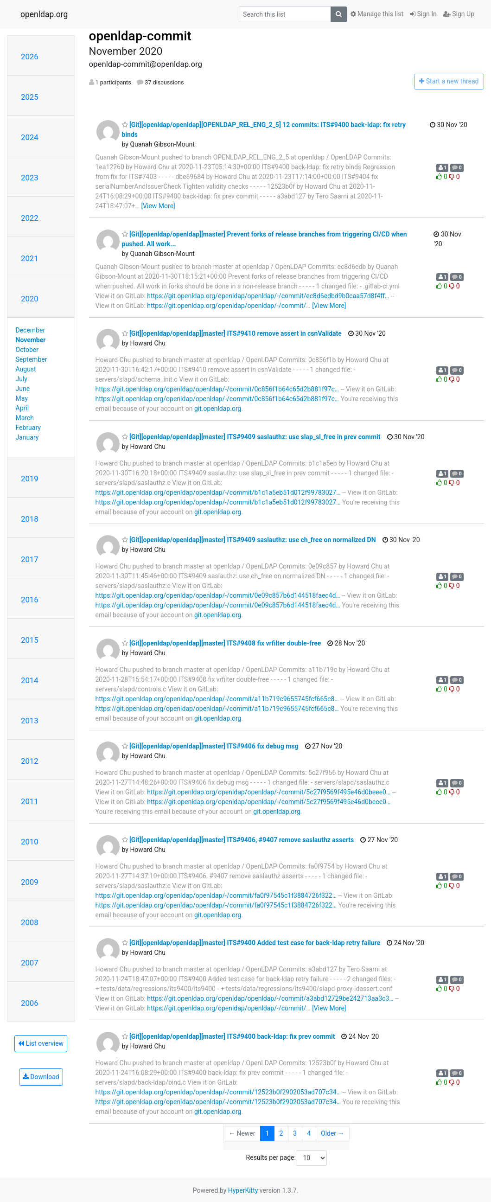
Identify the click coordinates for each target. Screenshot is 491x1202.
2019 (29, 478)
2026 (29, 56)
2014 (29, 680)
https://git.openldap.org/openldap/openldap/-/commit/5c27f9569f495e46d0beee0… (268, 792)
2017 (29, 559)
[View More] (158, 206)
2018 (29, 519)
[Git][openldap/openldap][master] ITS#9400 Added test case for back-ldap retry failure (251, 942)
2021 (29, 258)
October (27, 349)
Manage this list (377, 14)
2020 (29, 298)
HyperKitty (243, 1190)
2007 (29, 962)
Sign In (423, 14)
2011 (29, 801)
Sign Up (458, 14)
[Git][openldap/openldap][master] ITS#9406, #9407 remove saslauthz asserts (238, 840)
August (26, 369)
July (21, 379)
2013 (29, 720)
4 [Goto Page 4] (309, 1133)
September (31, 359)
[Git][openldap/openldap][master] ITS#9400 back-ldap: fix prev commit (228, 1036)
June (23, 388)
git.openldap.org (217, 408)
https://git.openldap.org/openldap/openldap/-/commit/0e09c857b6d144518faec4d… (218, 595)
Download (41, 1077)
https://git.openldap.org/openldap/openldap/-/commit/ (226, 305)
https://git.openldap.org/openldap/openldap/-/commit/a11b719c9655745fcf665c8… (217, 699)
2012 (29, 761)
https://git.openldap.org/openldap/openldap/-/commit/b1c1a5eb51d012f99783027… (218, 492)
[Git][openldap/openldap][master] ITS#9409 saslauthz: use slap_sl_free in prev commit (251, 437)
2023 (29, 177)
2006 (29, 1003)
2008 (29, 922)
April (22, 408)
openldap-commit (140, 36)
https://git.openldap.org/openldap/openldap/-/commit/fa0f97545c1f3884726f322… (216, 895)
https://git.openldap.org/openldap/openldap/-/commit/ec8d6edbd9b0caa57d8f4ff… (268, 296)
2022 (29, 218)
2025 (29, 97)
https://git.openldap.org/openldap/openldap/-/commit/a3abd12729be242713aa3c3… (270, 998)
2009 (29, 882)
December (30, 330)
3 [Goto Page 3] (295, 1133)
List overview (41, 1043)
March (25, 418)
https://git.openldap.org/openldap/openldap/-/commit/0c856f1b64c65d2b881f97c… (217, 389)
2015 (29, 640)
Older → (332, 1133)
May (22, 398)
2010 (29, 841)
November (31, 340)
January (27, 437)
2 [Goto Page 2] (281, 1133)
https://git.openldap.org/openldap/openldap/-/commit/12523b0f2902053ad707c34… (218, 1092)
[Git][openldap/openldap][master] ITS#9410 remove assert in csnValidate (232, 333)
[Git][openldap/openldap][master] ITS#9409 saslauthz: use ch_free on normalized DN (249, 539)
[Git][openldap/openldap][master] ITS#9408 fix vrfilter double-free (221, 643)
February (28, 427)
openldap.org (44, 14)
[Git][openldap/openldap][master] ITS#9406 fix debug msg (210, 746)
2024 (29, 137)
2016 (29, 599)
